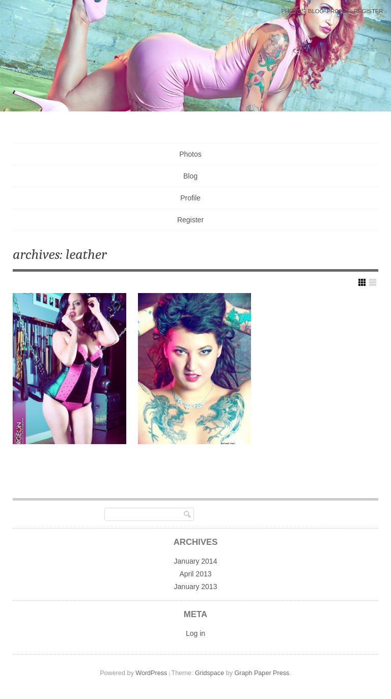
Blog (316, 11)
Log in (195, 633)
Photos (293, 11)
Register (368, 11)
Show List (372, 282)
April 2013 (195, 574)
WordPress (151, 673)
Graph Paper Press (261, 673)
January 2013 (195, 586)
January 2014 (195, 561)
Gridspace (209, 673)
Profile (339, 11)
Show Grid (362, 282)
